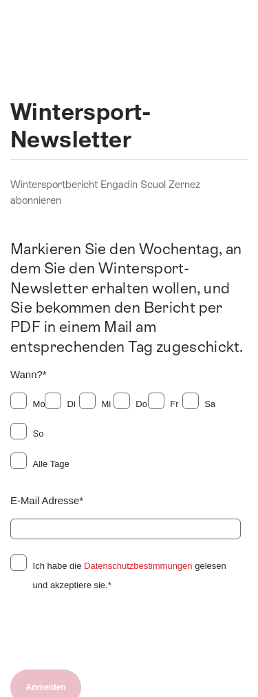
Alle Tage (51, 464)
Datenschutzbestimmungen (138, 566)
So (38, 433)
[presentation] (114, 632)
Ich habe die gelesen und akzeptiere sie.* (129, 575)
